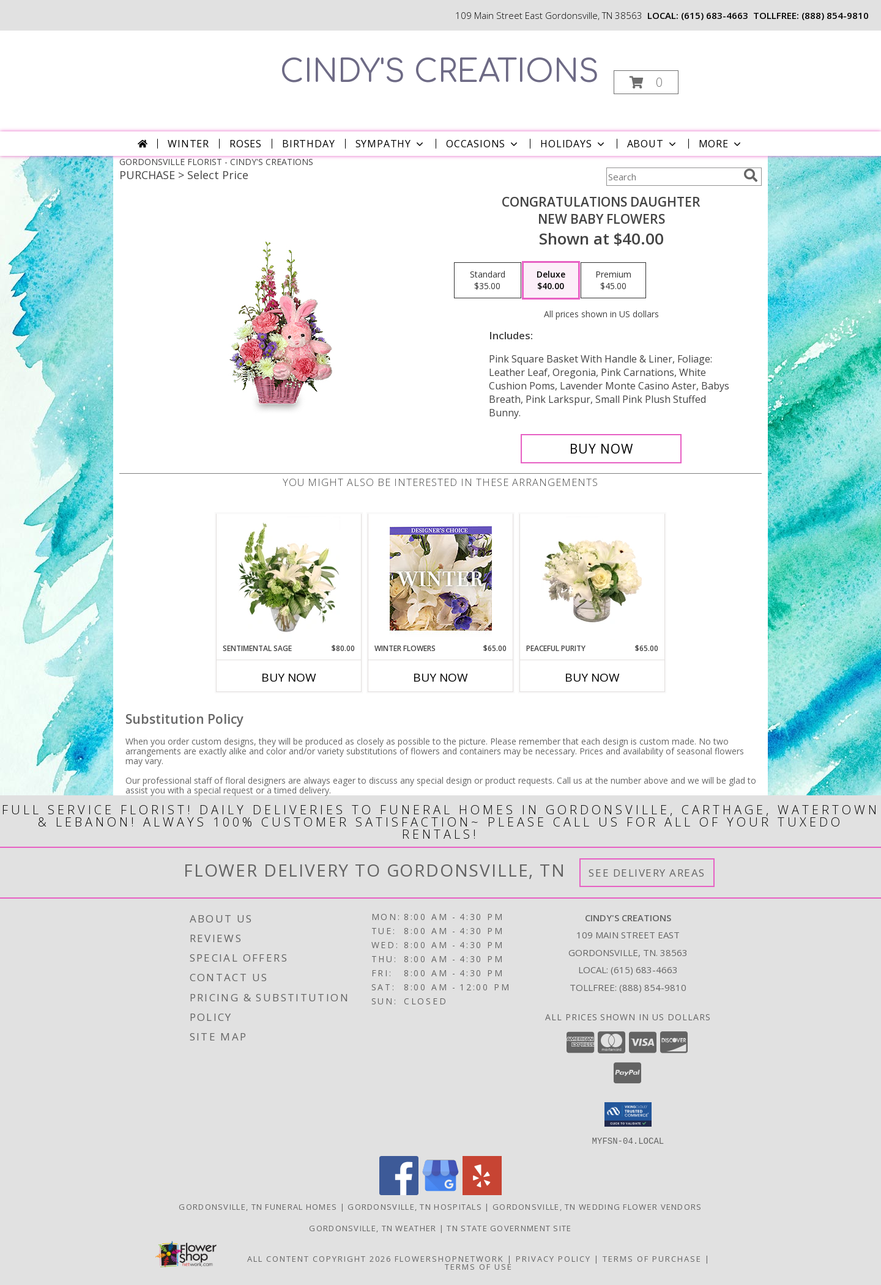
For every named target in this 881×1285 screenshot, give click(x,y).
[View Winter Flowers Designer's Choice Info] (441, 579)
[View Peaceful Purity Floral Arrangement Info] (592, 578)
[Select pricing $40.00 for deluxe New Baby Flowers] (551, 280)
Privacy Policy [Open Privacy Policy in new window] (553, 1258)
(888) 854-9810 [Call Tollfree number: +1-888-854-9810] (652, 987)
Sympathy (390, 143)
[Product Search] (672, 176)
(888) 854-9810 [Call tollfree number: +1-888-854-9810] (835, 15)
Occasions (483, 143)
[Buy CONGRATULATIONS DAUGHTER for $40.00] (601, 448)
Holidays (573, 143)
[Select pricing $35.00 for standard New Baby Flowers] (488, 280)
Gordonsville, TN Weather (372, 1227)
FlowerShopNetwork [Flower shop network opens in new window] (449, 1258)
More (721, 143)
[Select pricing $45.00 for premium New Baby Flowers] (613, 280)
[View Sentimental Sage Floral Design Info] (289, 578)
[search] (750, 175)
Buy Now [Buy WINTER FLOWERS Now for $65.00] (440, 677)
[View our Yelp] (482, 1191)
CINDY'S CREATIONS (439, 72)
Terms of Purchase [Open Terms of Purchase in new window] (652, 1258)
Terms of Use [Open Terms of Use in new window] (479, 1266)
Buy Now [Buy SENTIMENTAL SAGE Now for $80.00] (288, 677)
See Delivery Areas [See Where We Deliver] (647, 873)
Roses (245, 143)
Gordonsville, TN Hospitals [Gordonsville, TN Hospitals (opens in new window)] (415, 1206)
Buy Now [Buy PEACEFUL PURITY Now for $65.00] (592, 677)
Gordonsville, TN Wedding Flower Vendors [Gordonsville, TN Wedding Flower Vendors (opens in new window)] (597, 1206)
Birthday (308, 143)
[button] (646, 82)
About (652, 143)
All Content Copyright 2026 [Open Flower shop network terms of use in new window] (319, 1258)
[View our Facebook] (398, 1191)
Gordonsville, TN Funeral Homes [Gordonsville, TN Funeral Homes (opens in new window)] (258, 1206)
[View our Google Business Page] (440, 1191)
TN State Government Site (509, 1227)
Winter (188, 143)
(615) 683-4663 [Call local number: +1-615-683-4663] (714, 15)
